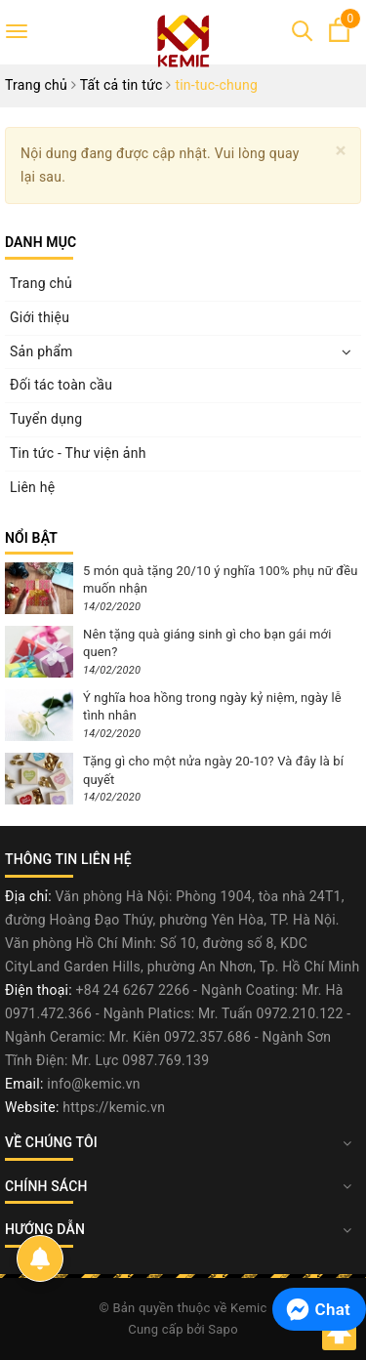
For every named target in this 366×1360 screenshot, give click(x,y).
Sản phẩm (41, 351)
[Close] (341, 151)
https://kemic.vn (113, 1107)
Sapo (223, 1329)
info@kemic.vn (93, 1084)
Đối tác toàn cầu (61, 384)
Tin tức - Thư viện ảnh (78, 453)
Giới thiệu (39, 317)
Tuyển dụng (46, 419)
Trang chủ (41, 283)
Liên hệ (32, 487)
